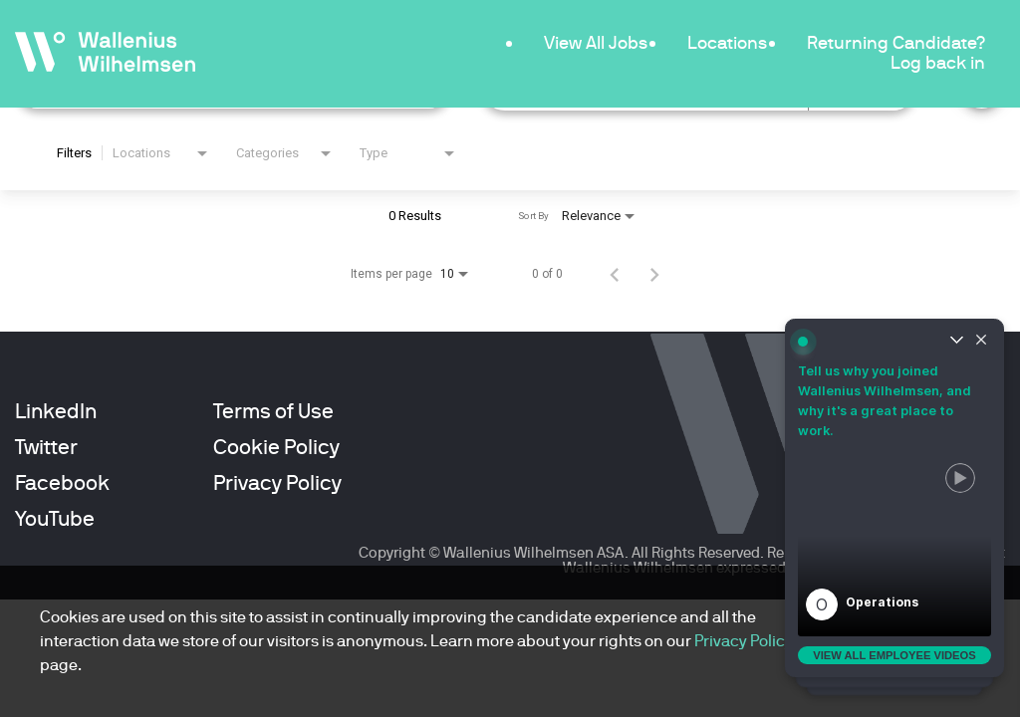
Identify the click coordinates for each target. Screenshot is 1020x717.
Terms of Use (273, 411)
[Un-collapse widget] (956, 342)
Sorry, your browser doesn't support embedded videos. (894, 541)
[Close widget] (981, 342)
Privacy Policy (277, 483)
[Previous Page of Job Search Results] (615, 274)
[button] (894, 541)
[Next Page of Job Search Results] (654, 274)
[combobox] (162, 153)
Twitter (46, 447)
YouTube (55, 519)
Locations (727, 42)
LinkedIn (56, 411)
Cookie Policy (276, 447)
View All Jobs (595, 42)
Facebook (62, 483)
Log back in (938, 62)
